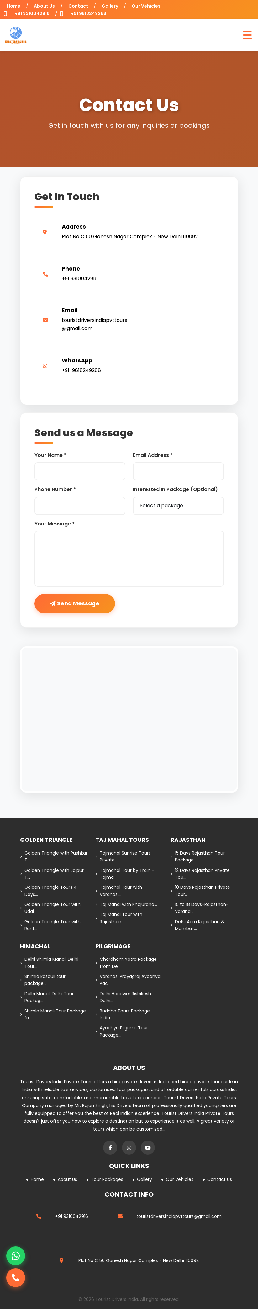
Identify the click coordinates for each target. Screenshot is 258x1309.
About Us (44, 6)
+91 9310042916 (32, 13)
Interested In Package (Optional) (175, 489)
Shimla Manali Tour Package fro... (53, 1014)
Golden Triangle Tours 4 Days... (48, 890)
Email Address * (153, 455)
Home (13, 6)
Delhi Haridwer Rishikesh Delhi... (123, 997)
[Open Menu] (247, 35)
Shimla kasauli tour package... (43, 979)
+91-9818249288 (81, 370)
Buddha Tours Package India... (122, 1014)
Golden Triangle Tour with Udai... (50, 907)
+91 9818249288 (88, 13)
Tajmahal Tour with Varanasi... (118, 890)
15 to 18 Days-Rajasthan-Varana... (200, 907)
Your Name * (50, 455)
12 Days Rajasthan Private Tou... (200, 873)
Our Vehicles (146, 6)
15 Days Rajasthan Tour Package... (198, 856)
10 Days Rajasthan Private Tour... (200, 890)
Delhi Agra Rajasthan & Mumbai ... (197, 925)
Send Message (74, 603)
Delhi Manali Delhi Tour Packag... (47, 997)
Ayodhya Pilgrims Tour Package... (121, 1031)
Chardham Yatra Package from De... (126, 962)
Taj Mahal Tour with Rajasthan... (118, 917)
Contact (78, 6)
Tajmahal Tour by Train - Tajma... (124, 873)
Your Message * (54, 523)
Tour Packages (105, 1179)
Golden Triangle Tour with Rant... (50, 925)
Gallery (110, 6)
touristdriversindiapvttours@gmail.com (179, 1216)
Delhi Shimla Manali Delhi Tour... (49, 962)
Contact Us (217, 1179)
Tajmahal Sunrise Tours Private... (123, 856)
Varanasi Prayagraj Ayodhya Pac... (128, 979)
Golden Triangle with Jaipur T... (52, 873)
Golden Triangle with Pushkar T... (53, 856)
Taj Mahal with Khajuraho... (126, 904)
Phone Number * (55, 489)
